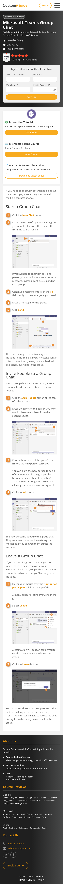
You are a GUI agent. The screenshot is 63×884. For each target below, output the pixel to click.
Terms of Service (27, 879)
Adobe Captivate (10, 828)
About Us (9, 741)
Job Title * (37, 75)
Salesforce (23, 828)
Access (6, 814)
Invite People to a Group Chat (28, 375)
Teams (27, 817)
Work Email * (12, 85)
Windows (36, 817)
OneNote (46, 814)
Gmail (5, 797)
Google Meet (21, 803)
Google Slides (8, 803)
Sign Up (31, 97)
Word (44, 817)
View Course (31, 154)
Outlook (6, 817)
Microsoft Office (23, 814)
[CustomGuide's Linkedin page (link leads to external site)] (6, 855)
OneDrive (36, 814)
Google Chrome (32, 797)
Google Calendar (17, 797)
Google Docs (8, 800)
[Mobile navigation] (57, 5)
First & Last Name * (15, 75)
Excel (13, 814)
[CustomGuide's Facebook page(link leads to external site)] (13, 855)
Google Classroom (49, 797)
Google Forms (35, 800)
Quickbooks (35, 828)
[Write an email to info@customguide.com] (31, 848)
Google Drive (21, 800)
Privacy (41, 879)
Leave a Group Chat (24, 556)
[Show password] (54, 89)
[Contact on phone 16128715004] (31, 843)
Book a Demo (15, 865)
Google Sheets (49, 800)
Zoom (44, 828)
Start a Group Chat (23, 206)
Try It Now (31, 132)
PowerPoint (17, 817)
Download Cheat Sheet (31, 175)
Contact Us (10, 835)
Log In (45, 5)
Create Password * (41, 85)
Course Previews (15, 787)
